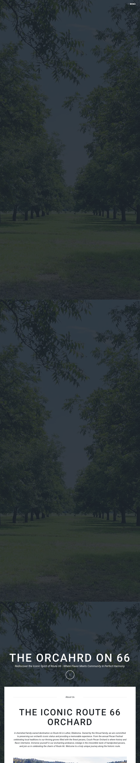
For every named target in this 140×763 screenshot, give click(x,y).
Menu (133, 4)
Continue (70, 675)
